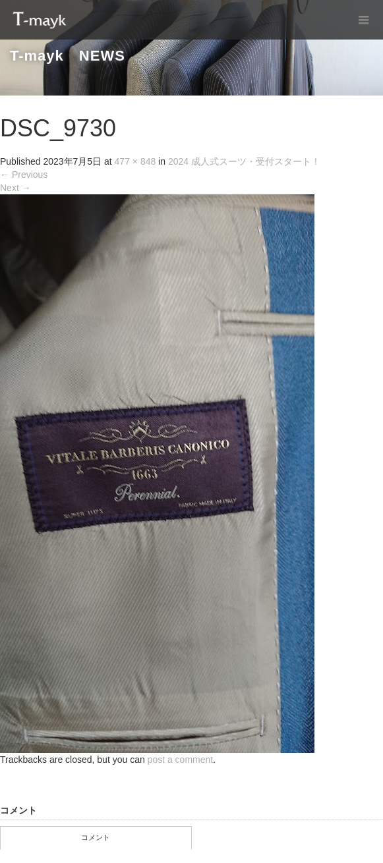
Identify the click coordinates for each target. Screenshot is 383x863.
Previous (23, 174)
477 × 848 (135, 161)
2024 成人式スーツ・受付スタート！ (244, 161)
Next (15, 187)
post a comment (181, 759)
